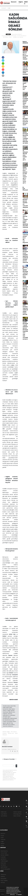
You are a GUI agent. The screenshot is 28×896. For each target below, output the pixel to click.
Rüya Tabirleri (4, 880)
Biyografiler (3, 878)
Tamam (19, 894)
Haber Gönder (16, 816)
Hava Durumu (4, 851)
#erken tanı (11, 733)
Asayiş (2, 845)
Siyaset (2, 843)
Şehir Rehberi (4, 867)
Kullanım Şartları (17, 812)
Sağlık (9, 8)
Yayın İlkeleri (4, 814)
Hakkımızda (3, 812)
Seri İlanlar (3, 865)
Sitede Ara (3, 874)
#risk (16, 733)
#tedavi (5, 733)
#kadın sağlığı (6, 731)
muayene (15, 674)
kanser (4, 415)
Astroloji (3, 882)
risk (11, 175)
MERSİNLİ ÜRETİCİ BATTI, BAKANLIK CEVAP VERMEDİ (25, 55)
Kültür (2, 837)
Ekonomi (13, 2)
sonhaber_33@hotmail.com (9, 749)
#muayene (14, 731)
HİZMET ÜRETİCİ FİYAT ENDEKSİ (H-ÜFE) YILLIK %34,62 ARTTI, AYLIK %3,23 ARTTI (25, 175)
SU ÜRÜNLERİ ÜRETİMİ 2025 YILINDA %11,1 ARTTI (25, 155)
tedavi (5, 636)
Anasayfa (3, 8)
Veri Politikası (4, 816)
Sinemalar (3, 863)
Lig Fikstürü (3, 859)
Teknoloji (3, 839)
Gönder (16, 765)
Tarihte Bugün (4, 861)
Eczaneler (3, 857)
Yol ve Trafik (4, 853)
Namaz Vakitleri (5, 855)
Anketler (3, 876)
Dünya (2, 835)
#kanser (5, 735)
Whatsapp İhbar (17, 814)
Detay (12, 894)
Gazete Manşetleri (5, 869)
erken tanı (12, 634)
